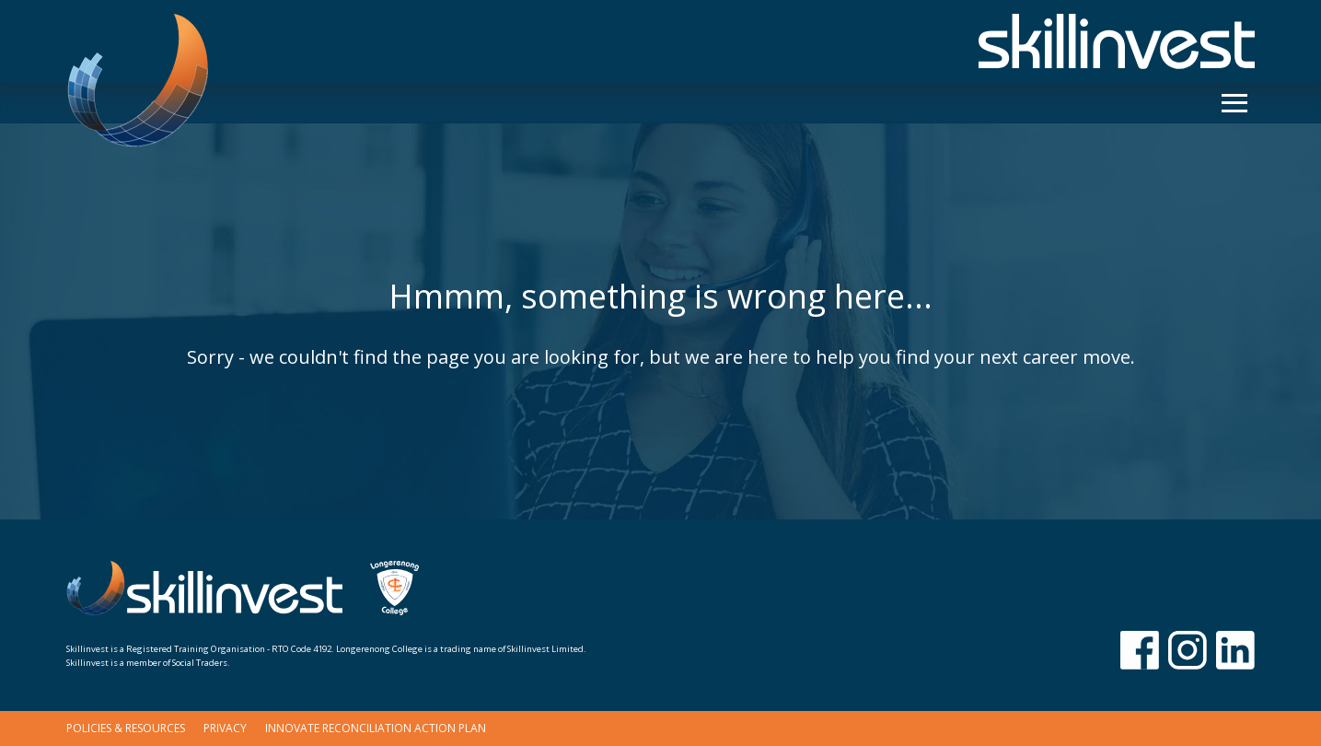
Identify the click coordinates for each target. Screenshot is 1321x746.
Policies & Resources (125, 728)
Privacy (225, 728)
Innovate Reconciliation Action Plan (375, 728)
